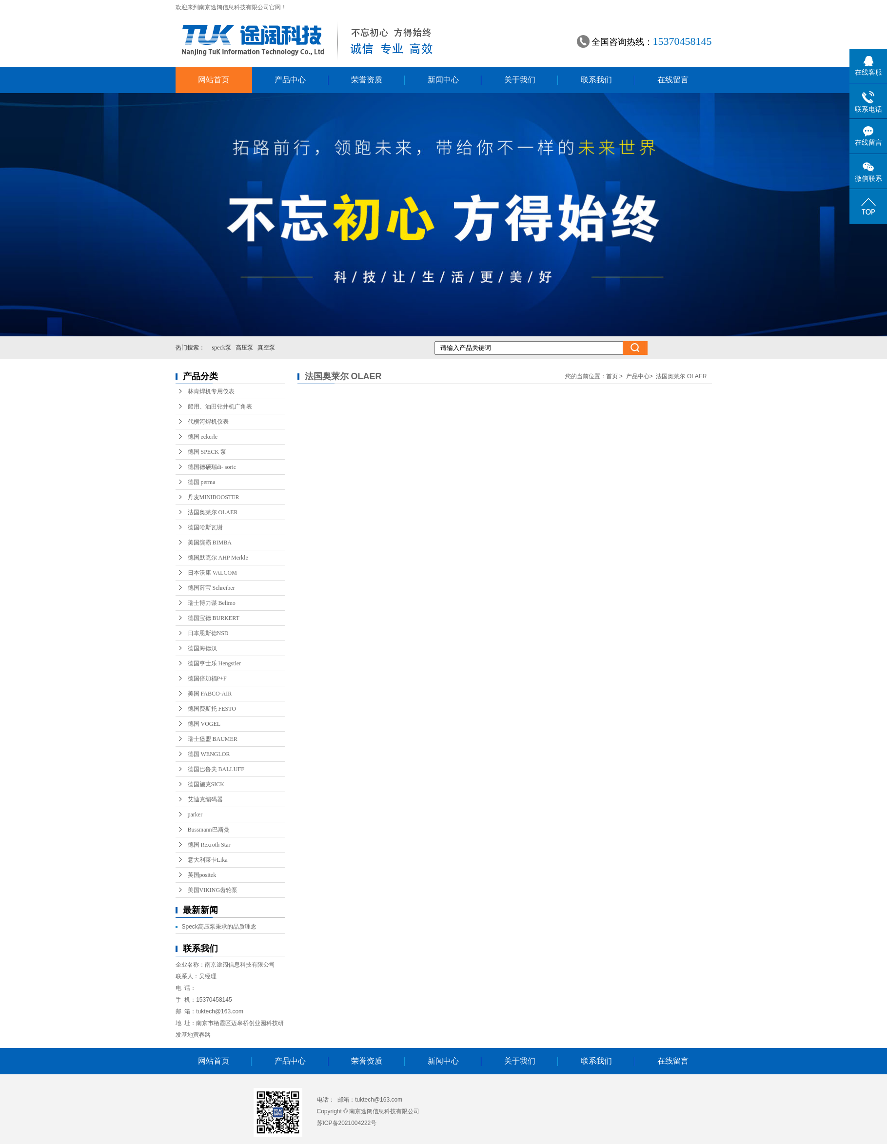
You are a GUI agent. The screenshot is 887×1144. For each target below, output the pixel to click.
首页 (612, 376)
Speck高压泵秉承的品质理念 (219, 926)
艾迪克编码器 (205, 799)
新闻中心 (443, 80)
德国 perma (202, 482)
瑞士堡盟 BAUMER (212, 739)
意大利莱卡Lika (208, 859)
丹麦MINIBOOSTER (213, 497)
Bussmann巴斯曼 (209, 829)
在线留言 (673, 80)
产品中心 (290, 80)
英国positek (202, 875)
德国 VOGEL (204, 723)
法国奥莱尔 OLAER (213, 512)
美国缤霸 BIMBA (210, 542)
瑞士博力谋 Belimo (212, 603)
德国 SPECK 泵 (207, 451)
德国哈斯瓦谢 (205, 527)
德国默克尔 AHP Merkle (218, 557)
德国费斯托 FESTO (212, 708)
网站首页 (213, 80)
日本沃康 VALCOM (212, 572)
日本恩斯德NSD (208, 633)
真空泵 (266, 347)
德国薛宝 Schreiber (211, 587)
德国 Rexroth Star (209, 844)
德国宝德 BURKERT (213, 618)
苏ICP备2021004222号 (347, 1123)
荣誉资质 (366, 80)
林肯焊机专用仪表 (211, 391)
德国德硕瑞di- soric (212, 467)
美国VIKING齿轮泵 (213, 890)
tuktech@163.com (219, 1011)
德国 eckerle (203, 436)
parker (195, 814)
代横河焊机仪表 (208, 421)
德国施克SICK (206, 784)
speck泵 (221, 347)
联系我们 (596, 80)
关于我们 (519, 80)
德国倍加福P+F (207, 678)
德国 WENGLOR (209, 754)
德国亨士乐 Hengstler (214, 663)
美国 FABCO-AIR (210, 693)
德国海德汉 (202, 648)
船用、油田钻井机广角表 (220, 406)
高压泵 (244, 347)
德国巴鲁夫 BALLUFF (216, 769)
